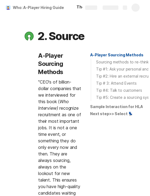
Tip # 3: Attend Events (116, 83)
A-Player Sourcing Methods (116, 55)
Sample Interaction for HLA (116, 106)
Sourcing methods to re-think (122, 62)
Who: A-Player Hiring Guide (38, 7)
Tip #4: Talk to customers (119, 90)
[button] (29, 36)
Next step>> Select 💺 (111, 113)
